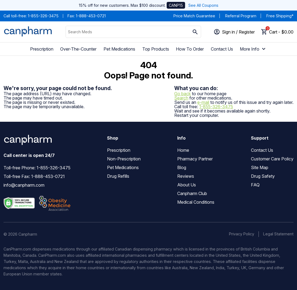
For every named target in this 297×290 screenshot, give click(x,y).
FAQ (255, 184)
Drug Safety (263, 176)
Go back (182, 93)
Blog (181, 167)
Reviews (185, 176)
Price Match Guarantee (194, 16)
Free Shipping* (279, 16)
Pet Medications (119, 49)
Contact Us (222, 49)
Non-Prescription (124, 159)
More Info (253, 49)
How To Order (190, 49)
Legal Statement (278, 234)
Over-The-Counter (78, 49)
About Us (186, 184)
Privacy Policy (241, 234)
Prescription (41, 49)
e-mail (203, 102)
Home (183, 150)
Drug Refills (118, 176)
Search (181, 98)
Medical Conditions (195, 202)
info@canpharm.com (24, 185)
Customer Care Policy (272, 159)
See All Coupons (203, 5)
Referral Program (240, 16)
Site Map (259, 167)
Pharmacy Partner (195, 159)
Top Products (155, 49)
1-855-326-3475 (43, 16)
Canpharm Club (192, 193)
